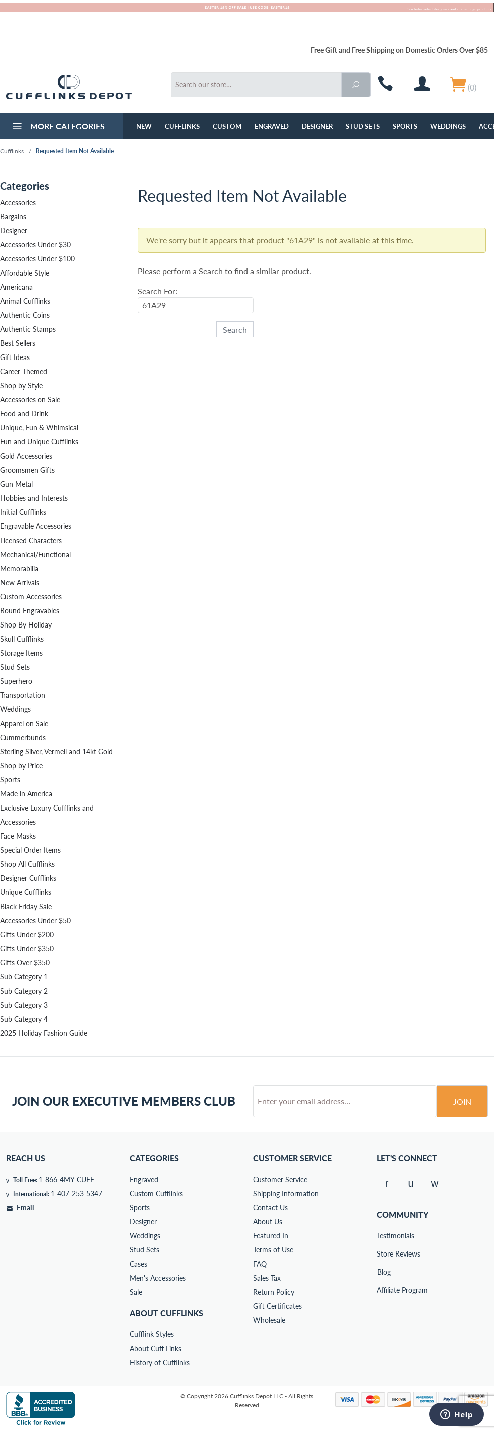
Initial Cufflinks (23, 512)
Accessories (18, 202)
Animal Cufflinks (25, 301)
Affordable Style (24, 272)
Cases (138, 1264)
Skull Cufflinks (22, 639)
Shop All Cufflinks (27, 864)
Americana (16, 287)
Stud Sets (363, 126)
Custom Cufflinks (156, 1193)
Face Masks (18, 836)
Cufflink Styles (152, 1334)
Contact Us (270, 1207)
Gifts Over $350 (25, 962)
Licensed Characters (31, 540)
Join (462, 1101)
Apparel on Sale (24, 723)
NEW (144, 126)
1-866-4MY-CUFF (66, 1179)
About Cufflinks (166, 1313)
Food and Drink (24, 413)
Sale (136, 1292)
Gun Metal (16, 484)
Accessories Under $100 (37, 258)
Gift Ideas (15, 357)
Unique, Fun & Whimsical (39, 427)
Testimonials (384, 1235)
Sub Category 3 (24, 1005)
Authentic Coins (25, 315)
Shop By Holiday (26, 624)
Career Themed (23, 371)
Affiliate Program (384, 1290)
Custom (227, 126)
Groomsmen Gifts (27, 470)
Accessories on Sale (30, 399)
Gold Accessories (26, 456)
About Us (267, 1221)
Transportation (22, 695)
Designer (317, 126)
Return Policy (273, 1292)
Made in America (26, 793)
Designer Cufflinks (28, 878)
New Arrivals (19, 582)
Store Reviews (384, 1253)
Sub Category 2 (24, 991)
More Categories (57, 127)
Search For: (157, 291)
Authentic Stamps (28, 329)
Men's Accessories (158, 1278)
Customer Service (280, 1179)
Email (25, 1207)
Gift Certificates (277, 1306)
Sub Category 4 (24, 1019)
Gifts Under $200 (27, 934)
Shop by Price (21, 765)
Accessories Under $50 (35, 920)
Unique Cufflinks (25, 892)
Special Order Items (30, 850)
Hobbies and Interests (34, 498)
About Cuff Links (155, 1348)
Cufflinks (182, 126)
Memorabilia (19, 568)
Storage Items (21, 653)
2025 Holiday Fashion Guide (43, 1033)
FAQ (260, 1264)
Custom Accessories (31, 596)
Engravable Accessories (35, 526)
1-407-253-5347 (76, 1193)
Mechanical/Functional (35, 554)
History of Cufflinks (160, 1362)
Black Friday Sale (26, 906)
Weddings (448, 126)
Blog (384, 1272)
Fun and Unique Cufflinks (39, 441)
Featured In (270, 1235)
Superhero (16, 681)
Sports (405, 126)
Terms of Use (273, 1249)
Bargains (13, 216)
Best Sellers (17, 343)
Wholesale (269, 1320)
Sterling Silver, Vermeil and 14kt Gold (56, 751)
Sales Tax (267, 1278)
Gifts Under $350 (27, 948)
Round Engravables (29, 610)
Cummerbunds (23, 737)
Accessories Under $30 (35, 244)
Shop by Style (21, 385)
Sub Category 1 (24, 976)
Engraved (272, 126)
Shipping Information (286, 1193)
